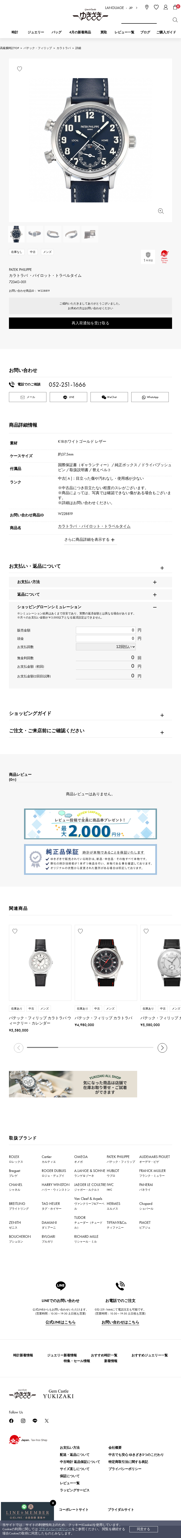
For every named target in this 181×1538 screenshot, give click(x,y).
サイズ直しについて (75, 1469)
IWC (110, 1186)
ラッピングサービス (75, 1490)
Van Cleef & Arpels (89, 1203)
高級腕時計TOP (9, 48)
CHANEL (15, 1186)
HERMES (113, 1205)
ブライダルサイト (121, 1510)
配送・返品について (75, 1455)
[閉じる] (53, 1503)
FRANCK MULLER (152, 1172)
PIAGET (145, 1224)
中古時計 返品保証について (80, 1462)
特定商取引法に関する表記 (128, 1462)
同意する (143, 1529)
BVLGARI (48, 1238)
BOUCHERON (20, 1238)
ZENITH (15, 1224)
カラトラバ (64, 48)
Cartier (49, 1158)
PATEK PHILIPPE (121, 1158)
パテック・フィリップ (38, 48)
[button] (162, 1048)
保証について (70, 1476)
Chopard (146, 1205)
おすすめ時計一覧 (104, 1355)
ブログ (145, 32)
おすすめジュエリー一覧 (150, 1355)
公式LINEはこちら (60, 1322)
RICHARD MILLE (86, 1238)
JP (131, 8)
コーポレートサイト (74, 1510)
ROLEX (16, 1158)
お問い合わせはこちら (120, 1322)
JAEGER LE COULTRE (90, 1186)
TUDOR (88, 1222)
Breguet (14, 1172)
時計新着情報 (23, 1355)
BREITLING (19, 1205)
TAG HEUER (52, 1205)
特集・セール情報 (77, 1361)
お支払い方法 (70, 1448)
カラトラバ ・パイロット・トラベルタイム (94, 526)
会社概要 (115, 1448)
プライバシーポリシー (55, 1529)
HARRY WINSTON (56, 1186)
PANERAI (146, 1186)
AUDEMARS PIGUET (154, 1158)
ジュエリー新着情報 (62, 1355)
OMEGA (81, 1158)
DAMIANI (49, 1224)
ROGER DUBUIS (54, 1172)
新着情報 (110, 1361)
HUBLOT (113, 1172)
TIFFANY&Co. (117, 1224)
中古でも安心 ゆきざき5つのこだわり (136, 1455)
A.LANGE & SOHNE (89, 1172)
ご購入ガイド (166, 32)
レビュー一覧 (70, 1483)
